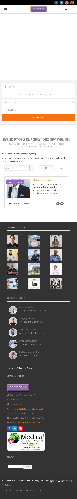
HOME (11, 144)
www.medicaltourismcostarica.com (25, 422)
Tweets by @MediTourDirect (19, 368)
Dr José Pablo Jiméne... (28, 329)
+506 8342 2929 (16, 404)
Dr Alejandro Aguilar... (28, 340)
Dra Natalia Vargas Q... (29, 352)
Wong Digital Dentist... (28, 318)
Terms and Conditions (34, 490)
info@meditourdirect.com (21, 413)
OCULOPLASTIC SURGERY (31, 144)
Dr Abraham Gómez (42, 180)
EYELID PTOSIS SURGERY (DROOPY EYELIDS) (42, 145)
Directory (18, 490)
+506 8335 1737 (16, 399)
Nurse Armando (26, 307)
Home (8, 490)
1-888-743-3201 (16, 409)
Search (38, 117)
